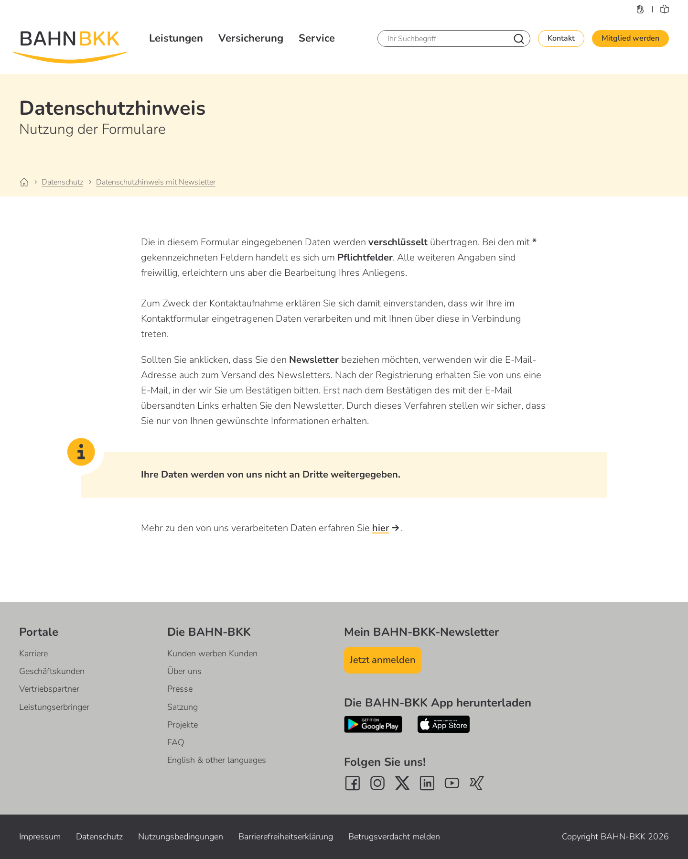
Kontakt (561, 38)
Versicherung (250, 38)
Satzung (182, 707)
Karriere (33, 653)
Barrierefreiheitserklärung (285, 836)
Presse (180, 689)
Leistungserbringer (54, 707)
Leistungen (176, 38)
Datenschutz (99, 836)
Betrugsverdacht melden (394, 836)
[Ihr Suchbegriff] (442, 38)
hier (386, 528)
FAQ (175, 742)
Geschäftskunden (52, 671)
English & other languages (216, 760)
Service (317, 38)
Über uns (184, 671)
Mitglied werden (630, 38)
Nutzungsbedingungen (180, 836)
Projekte (182, 724)
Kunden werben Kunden (212, 653)
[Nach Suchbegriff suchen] (518, 38)
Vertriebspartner (49, 689)
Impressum (40, 836)
